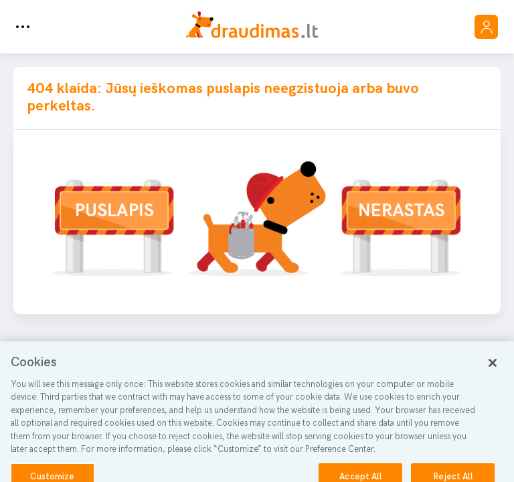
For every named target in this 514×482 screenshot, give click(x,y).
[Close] (492, 368)
